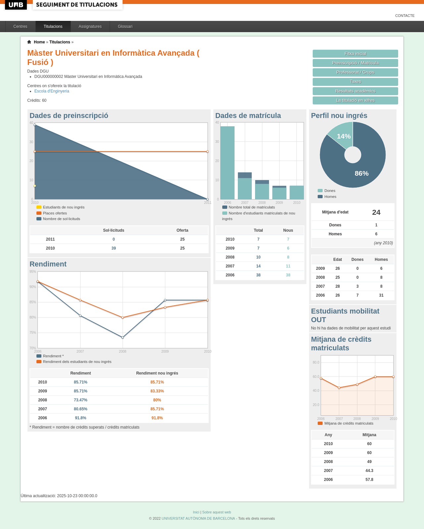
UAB (16, 5)
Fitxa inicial (355, 53)
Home (39, 42)
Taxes (355, 81)
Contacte (405, 16)
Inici (196, 512)
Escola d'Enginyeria (51, 91)
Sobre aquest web (216, 512)
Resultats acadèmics (355, 90)
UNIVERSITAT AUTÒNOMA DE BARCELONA (198, 518)
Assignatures (90, 26)
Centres (20, 26)
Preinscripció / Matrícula (355, 62)
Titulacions (53, 26)
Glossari (125, 26)
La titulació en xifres (355, 100)
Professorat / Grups (355, 72)
